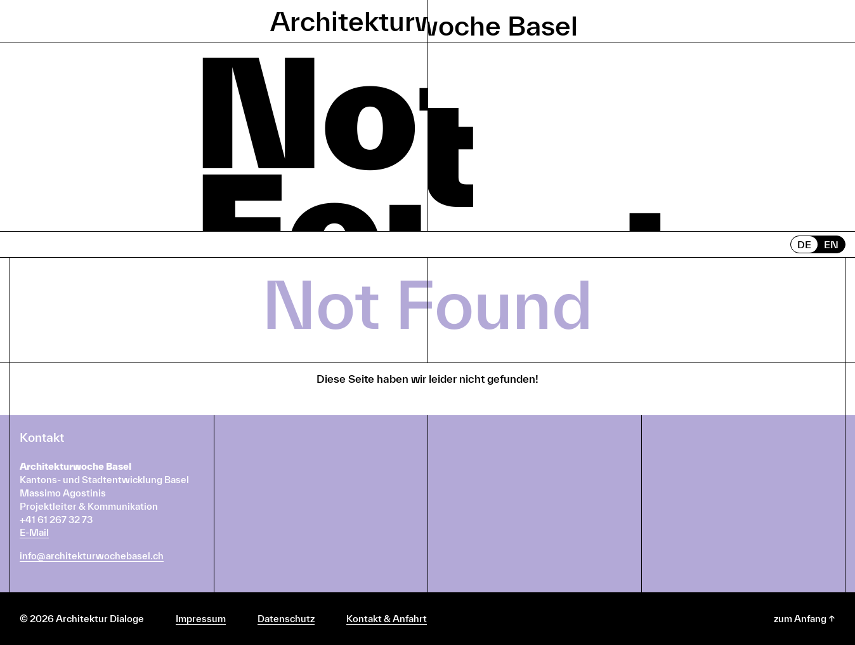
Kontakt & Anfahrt (386, 618)
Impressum (201, 618)
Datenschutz (286, 618)
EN (831, 244)
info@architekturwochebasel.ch (92, 555)
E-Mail (34, 532)
